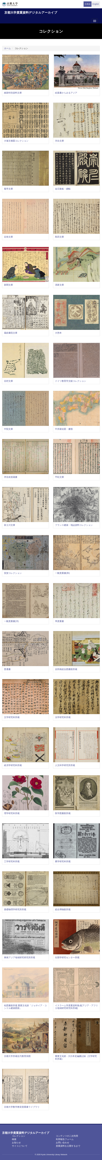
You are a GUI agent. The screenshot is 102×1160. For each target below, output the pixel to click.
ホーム (7, 48)
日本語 (87, 4)
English (96, 4)
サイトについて (19, 1146)
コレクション (18, 1136)
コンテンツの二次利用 (67, 1136)
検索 (14, 1139)
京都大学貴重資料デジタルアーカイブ (30, 12)
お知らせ (16, 1142)
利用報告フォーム (65, 1139)
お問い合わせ (62, 1142)
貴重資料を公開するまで (68, 1146)
